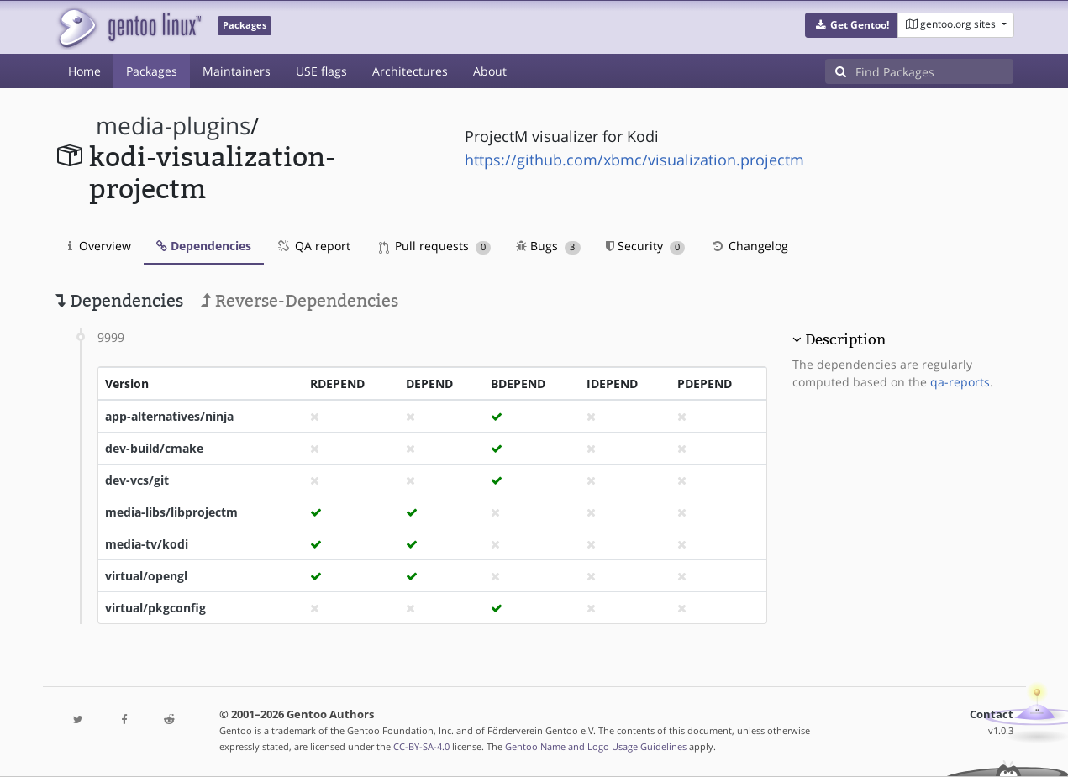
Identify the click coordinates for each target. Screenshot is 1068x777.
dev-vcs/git (137, 480)
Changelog (749, 246)
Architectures (410, 71)
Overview (99, 246)
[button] (851, 25)
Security (646, 246)
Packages (151, 71)
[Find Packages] (934, 71)
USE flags (321, 71)
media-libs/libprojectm (171, 512)
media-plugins (173, 125)
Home (84, 71)
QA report (313, 246)
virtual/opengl (146, 576)
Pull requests (435, 246)
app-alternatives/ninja (169, 416)
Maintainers (237, 71)
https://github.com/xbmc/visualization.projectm (634, 160)
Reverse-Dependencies (299, 301)
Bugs (548, 246)
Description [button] (845, 339)
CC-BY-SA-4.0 (421, 746)
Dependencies (203, 246)
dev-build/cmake (154, 448)
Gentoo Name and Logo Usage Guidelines (596, 746)
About (490, 71)
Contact (991, 714)
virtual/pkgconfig (155, 608)
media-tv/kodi (146, 544)
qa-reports (960, 382)
